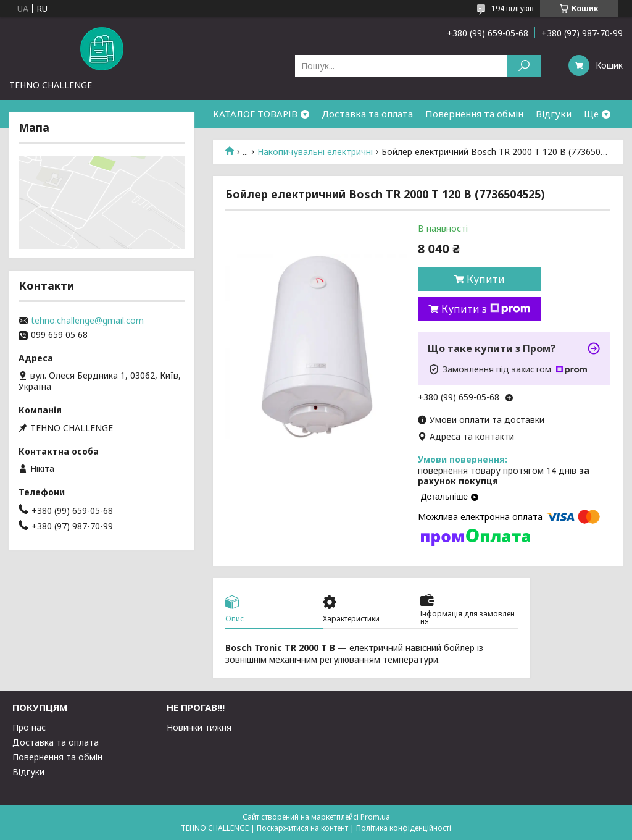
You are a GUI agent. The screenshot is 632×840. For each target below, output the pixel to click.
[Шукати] (524, 66)
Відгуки (554, 113)
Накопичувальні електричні (315, 152)
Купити (486, 279)
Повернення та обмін (474, 113)
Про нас (29, 727)
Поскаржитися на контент (302, 828)
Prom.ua (375, 817)
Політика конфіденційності (403, 828)
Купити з (485, 309)
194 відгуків (512, 8)
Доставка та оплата (367, 113)
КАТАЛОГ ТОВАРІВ (255, 113)
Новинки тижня (199, 727)
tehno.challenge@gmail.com (87, 320)
